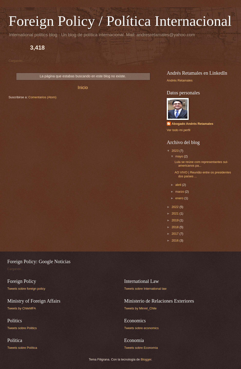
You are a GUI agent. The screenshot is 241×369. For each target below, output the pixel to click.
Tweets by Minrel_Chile (140, 308)
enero (179, 198)
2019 (175, 220)
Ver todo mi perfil (178, 130)
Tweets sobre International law (145, 288)
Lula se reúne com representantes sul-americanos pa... (201, 163)
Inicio (83, 87)
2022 (175, 207)
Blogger (146, 359)
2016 (175, 240)
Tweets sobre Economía (141, 348)
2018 (175, 227)
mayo (179, 156)
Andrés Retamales (180, 80)
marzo (180, 191)
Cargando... (17, 61)
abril (178, 185)
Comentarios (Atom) (42, 97)
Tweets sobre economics (141, 328)
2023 (175, 151)
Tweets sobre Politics (22, 328)
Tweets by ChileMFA (21, 308)
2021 (175, 213)
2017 (175, 233)
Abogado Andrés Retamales (192, 124)
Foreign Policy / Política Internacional (120, 21)
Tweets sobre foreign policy (26, 288)
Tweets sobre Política (22, 348)
